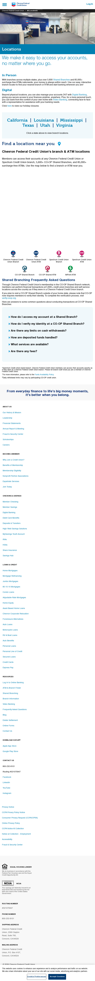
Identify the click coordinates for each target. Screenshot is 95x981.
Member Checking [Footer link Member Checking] (10, 502)
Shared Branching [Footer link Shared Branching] (10, 693)
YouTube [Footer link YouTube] (6, 788)
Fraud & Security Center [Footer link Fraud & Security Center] (13, 434)
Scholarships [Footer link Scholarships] (8, 440)
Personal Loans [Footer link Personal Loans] (9, 646)
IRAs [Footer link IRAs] (5, 539)
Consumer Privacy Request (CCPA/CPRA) (20, 818)
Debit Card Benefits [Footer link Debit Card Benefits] (11, 518)
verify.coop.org (9, 298)
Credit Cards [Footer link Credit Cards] (8, 662)
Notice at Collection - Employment (16, 834)
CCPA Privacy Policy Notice (13, 812)
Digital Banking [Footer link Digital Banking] (9, 513)
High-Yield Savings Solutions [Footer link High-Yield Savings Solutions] (15, 529)
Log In (90, 4)
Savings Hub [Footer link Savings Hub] (8, 556)
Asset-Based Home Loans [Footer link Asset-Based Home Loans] (14, 608)
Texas (28, 125)
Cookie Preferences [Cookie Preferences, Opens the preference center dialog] (36, 977)
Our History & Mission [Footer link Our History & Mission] (12, 413)
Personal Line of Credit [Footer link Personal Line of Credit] (12, 651)
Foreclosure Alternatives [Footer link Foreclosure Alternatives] (13, 619)
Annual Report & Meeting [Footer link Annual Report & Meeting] (13, 429)
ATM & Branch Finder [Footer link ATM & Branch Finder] (12, 688)
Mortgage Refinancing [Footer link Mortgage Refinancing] (12, 576)
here (9, 106)
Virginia (64, 125)
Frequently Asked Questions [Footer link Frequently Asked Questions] (15, 709)
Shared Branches (61, 80)
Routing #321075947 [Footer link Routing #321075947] (12, 772)
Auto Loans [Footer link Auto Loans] (7, 624)
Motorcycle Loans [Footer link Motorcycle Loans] (10, 630)
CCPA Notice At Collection (13, 829)
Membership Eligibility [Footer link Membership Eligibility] (12, 471)
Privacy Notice (8, 807)
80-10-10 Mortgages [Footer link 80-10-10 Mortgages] (11, 587)
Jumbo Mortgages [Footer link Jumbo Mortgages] (10, 581)
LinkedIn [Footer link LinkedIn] (6, 783)
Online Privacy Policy (11, 823)
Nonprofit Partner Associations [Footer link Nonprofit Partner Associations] (15, 476)
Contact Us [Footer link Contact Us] (7, 731)
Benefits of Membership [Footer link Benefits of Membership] (13, 465)
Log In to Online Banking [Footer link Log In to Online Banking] (13, 683)
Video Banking (60, 100)
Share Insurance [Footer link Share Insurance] (10, 550)
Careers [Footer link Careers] (6, 445)
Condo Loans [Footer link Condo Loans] (8, 592)
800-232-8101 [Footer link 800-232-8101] (9, 766)
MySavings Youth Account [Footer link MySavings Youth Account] (14, 534)
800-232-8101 (8, 919)
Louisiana (44, 120)
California (17, 120)
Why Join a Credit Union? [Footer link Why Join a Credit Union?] (13, 460)
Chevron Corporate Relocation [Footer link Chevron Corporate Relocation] (16, 614)
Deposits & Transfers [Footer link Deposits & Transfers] (11, 523)
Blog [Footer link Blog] (4, 715)
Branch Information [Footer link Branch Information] (11, 699)
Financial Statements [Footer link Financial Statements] (12, 423)
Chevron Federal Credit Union (13, 11)
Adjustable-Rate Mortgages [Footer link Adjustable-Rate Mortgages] (14, 598)
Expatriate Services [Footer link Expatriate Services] (11, 481)
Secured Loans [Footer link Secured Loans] (9, 657)
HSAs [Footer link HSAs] (5, 545)
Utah (45, 125)
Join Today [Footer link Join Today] (7, 487)
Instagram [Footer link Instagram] (7, 793)
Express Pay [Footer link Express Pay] (8, 668)
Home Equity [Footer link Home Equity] (8, 603)
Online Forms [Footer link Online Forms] (8, 726)
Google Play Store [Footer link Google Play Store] (10, 751)
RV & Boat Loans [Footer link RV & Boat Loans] (10, 635)
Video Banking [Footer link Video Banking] (9, 704)
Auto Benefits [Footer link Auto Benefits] (8, 641)
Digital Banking (79, 95)
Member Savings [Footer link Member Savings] (10, 507)
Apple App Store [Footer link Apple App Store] (9, 746)
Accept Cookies (57, 977)
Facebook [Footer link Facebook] (7, 777)
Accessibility (7, 839)
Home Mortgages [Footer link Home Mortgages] (10, 571)
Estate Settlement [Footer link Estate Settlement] (10, 720)
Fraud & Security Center (12, 845)
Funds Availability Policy (44, 375)
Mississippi (71, 120)
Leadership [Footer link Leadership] (7, 418)
